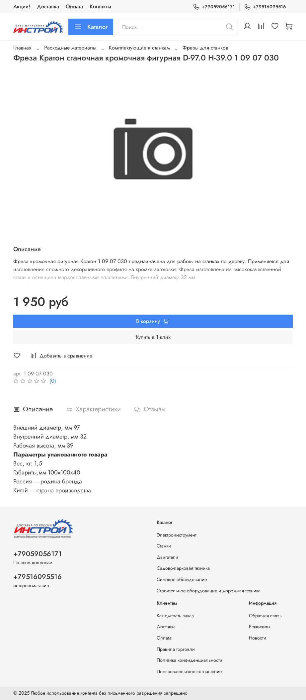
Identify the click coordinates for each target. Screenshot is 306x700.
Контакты (100, 6)
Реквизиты (259, 626)
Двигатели (167, 557)
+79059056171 (214, 6)
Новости (257, 638)
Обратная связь (265, 615)
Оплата (74, 6)
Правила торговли (176, 649)
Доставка (48, 6)
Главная (22, 47)
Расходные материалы (70, 47)
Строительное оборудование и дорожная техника (209, 590)
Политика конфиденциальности (189, 660)
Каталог (91, 27)
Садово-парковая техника (183, 568)
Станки (164, 546)
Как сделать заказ (175, 615)
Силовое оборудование (182, 579)
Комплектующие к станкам (139, 47)
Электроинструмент (176, 535)
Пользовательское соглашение (189, 671)
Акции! (21, 6)
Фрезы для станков (205, 47)
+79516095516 (265, 6)
